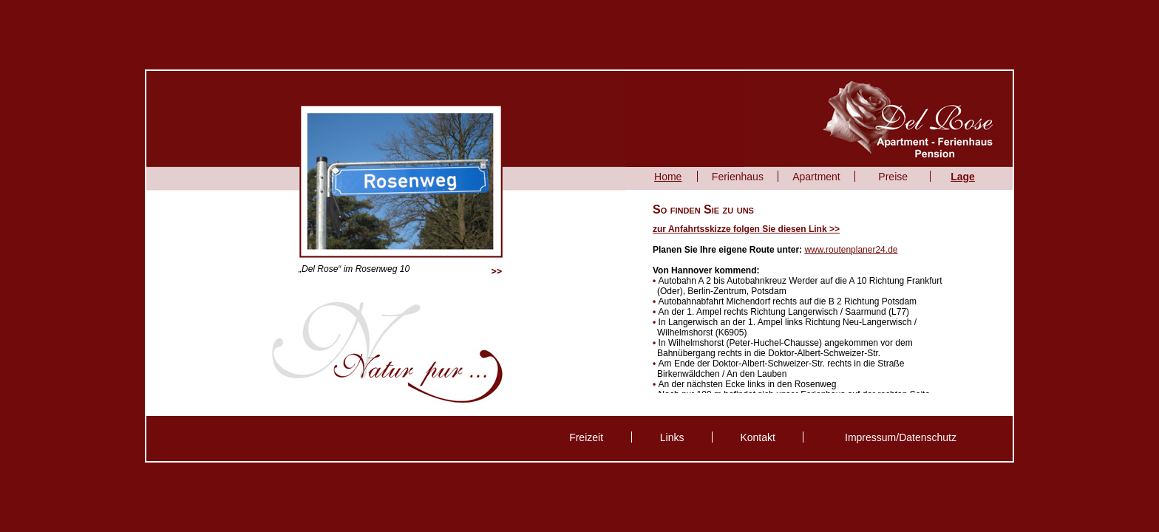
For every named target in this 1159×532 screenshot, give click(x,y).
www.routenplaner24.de (850, 250)
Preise (893, 177)
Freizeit (586, 437)
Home (668, 177)
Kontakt (757, 437)
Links (672, 437)
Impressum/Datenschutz (900, 437)
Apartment (816, 177)
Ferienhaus (738, 177)
